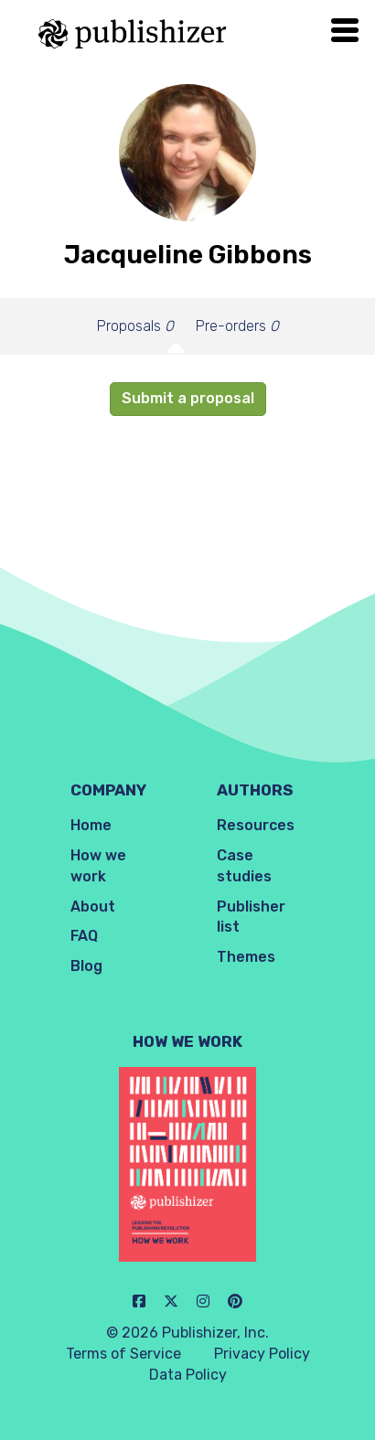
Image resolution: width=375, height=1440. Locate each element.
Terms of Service (123, 1353)
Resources (256, 825)
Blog (86, 966)
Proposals (135, 326)
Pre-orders (237, 326)
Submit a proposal (188, 398)
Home (91, 825)
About (92, 906)
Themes (246, 956)
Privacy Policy (262, 1353)
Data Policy (188, 1374)
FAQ (84, 935)
